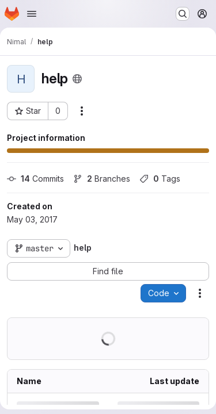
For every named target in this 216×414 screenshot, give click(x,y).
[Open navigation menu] (31, 14)
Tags (159, 178)
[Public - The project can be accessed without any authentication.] (77, 78)
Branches (101, 178)
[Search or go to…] (183, 14)
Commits (35, 178)
